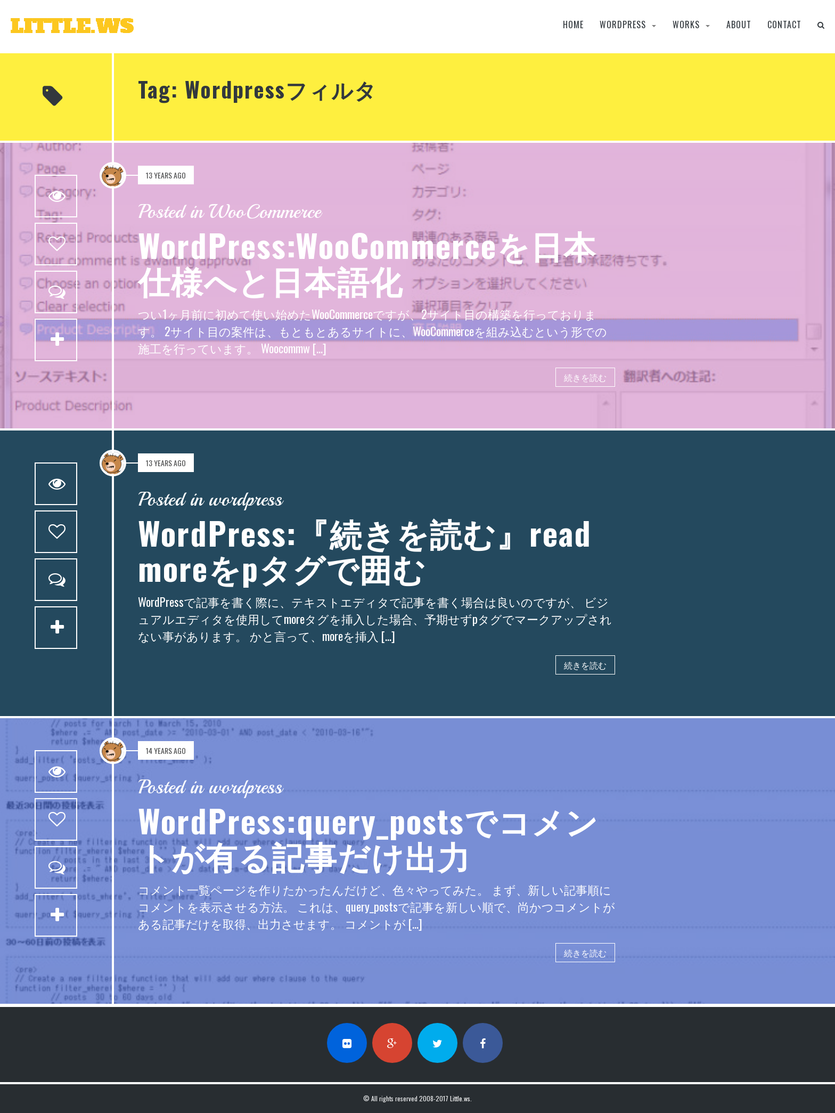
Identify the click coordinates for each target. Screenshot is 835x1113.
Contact (784, 25)
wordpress (623, 25)
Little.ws (460, 1098)
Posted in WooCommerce (229, 212)
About (738, 25)
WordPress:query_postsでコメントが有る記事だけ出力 (368, 837)
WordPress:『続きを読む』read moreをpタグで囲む (365, 549)
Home (573, 25)
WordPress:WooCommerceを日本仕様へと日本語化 (367, 262)
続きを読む (585, 377)
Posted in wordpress (210, 499)
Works (686, 25)
